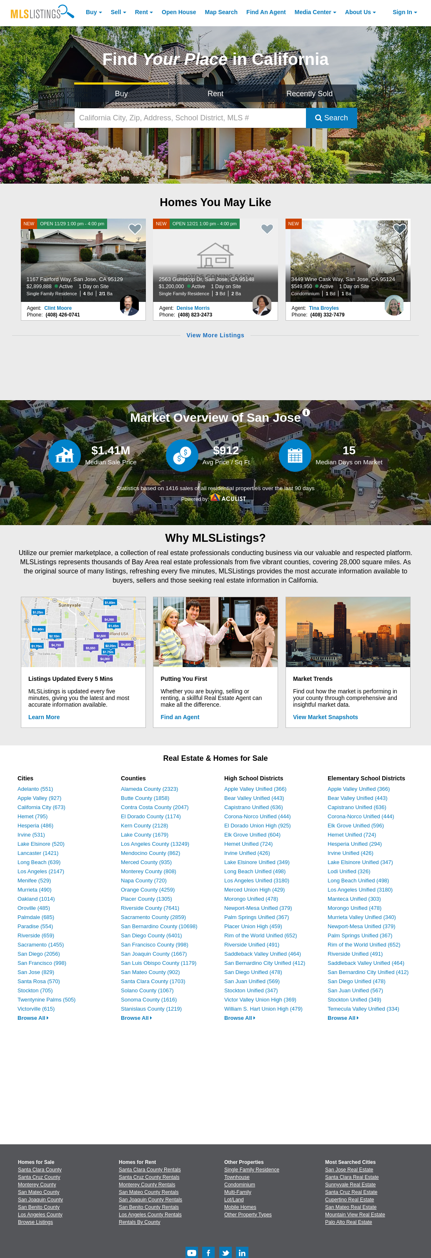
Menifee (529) (34, 880)
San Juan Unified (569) (252, 981)
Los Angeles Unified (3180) (256, 880)
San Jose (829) (36, 972)
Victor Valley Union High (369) (260, 999)
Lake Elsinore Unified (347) (360, 862)
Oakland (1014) (36, 899)
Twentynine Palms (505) (46, 999)
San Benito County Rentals (149, 1207)
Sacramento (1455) (41, 945)
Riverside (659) (36, 935)
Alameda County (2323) (149, 789)
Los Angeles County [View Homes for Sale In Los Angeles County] (40, 1215)
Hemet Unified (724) (248, 844)
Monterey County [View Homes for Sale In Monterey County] (37, 1185)
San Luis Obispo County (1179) (158, 963)
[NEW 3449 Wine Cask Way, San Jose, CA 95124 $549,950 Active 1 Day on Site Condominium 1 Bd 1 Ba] (348, 260)
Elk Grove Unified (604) (252, 835)
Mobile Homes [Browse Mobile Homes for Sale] (240, 1207)
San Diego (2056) (39, 954)
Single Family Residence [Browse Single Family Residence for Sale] (251, 1170)
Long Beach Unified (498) (255, 871)
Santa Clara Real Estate (352, 1177)
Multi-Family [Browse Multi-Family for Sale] (237, 1192)
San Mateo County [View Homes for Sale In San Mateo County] (38, 1192)
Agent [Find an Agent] (266, 12)
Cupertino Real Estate (349, 1200)
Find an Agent (180, 717)
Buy (91, 12)
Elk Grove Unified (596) (356, 825)
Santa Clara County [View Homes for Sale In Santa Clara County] (40, 1170)
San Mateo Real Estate (350, 1207)
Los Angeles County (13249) (155, 844)
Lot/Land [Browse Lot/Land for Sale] (234, 1200)
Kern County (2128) (144, 825)
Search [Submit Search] (331, 118)
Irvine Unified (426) (247, 853)
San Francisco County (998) (154, 945)
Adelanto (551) (35, 789)
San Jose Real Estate (349, 1170)
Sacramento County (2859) (153, 917)
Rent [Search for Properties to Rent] (215, 94)
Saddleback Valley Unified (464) (262, 954)
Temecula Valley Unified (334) (363, 1009)
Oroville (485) (34, 908)
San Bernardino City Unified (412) (264, 963)
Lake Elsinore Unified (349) (257, 862)
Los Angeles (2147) (41, 871)
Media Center (313, 12)
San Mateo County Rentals (148, 1192)
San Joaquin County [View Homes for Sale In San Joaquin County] (40, 1200)
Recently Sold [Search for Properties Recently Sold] (309, 94)
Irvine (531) (31, 835)
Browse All (33, 1018)
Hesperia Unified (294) (355, 844)
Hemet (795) (33, 816)
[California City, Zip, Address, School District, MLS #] (190, 118)
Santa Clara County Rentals (150, 1170)
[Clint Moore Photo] (129, 302)
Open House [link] (179, 12)
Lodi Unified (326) (349, 871)
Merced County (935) (146, 862)
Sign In (402, 12)
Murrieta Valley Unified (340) (362, 917)
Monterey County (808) (148, 871)
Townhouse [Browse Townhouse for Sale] (237, 1177)
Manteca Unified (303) (354, 899)
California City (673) (41, 807)
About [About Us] (358, 12)
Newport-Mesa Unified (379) (258, 908)
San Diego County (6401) (151, 935)
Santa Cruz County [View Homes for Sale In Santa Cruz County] (39, 1177)
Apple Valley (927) (39, 798)
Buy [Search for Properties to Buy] (121, 94)
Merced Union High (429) (254, 890)
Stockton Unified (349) (354, 999)
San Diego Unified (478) (253, 972)
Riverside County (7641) (150, 908)
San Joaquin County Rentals (150, 1200)
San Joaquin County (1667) (154, 954)
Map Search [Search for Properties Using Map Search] (221, 12)
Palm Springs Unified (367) (256, 917)
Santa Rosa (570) (39, 981)
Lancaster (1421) (38, 853)
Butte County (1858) (145, 798)
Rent (141, 12)
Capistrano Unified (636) (253, 807)
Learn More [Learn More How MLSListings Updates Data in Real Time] (44, 717)
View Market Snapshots (325, 717)
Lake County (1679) (144, 835)
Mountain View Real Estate (355, 1215)
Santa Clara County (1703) (153, 981)
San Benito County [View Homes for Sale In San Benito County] (39, 1207)
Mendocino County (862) (150, 853)
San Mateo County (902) (150, 972)
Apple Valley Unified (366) (255, 789)
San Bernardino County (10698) (159, 926)
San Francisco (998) (42, 963)
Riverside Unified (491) (251, 945)
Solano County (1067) (147, 990)
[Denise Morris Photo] (261, 302)
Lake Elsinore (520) (41, 844)
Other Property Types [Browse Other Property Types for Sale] (248, 1215)
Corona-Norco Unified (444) (257, 816)
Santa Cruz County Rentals (149, 1177)
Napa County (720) (144, 880)
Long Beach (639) (39, 862)
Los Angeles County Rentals (150, 1215)
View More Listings (215, 335)
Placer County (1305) (146, 899)
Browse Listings (35, 1222)
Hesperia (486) (35, 825)
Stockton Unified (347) (251, 990)
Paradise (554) (35, 926)
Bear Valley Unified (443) (254, 798)
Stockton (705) (35, 990)
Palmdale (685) (36, 917)
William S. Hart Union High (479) (263, 1009)
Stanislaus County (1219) (151, 1009)
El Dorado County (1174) (151, 816)
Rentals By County (139, 1222)
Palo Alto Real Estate (348, 1222)
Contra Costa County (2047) (155, 807)
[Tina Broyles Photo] (394, 302)
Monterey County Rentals (147, 1185)
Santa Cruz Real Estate (351, 1192)
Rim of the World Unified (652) (260, 935)
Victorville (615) (36, 1009)
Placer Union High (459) (253, 926)
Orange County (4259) (148, 890)
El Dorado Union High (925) (257, 825)
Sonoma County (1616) (149, 999)
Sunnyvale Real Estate (350, 1185)
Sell (116, 12)
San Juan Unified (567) (355, 990)
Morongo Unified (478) (251, 899)
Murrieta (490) (35, 890)
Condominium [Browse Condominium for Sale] (239, 1185)
